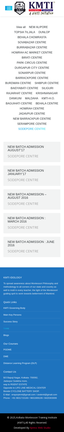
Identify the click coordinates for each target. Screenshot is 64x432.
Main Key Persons (12, 315)
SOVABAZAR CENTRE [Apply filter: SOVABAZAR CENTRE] (32, 42)
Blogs (6, 335)
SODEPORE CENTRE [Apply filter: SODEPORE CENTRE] (32, 128)
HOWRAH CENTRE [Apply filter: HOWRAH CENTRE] (32, 108)
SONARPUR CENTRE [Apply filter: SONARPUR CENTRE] (32, 72)
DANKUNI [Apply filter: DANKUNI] (15, 98)
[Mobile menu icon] (8, 8)
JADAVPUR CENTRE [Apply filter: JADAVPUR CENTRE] (32, 113)
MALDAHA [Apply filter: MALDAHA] (31, 98)
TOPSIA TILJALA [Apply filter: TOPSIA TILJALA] (24, 32)
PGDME (7, 349)
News (6, 328)
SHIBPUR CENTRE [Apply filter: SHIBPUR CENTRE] (47, 83)
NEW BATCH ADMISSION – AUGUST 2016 (27, 196)
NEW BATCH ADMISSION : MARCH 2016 (27, 219)
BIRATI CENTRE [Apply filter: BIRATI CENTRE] (32, 57)
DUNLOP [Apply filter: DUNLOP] (44, 32)
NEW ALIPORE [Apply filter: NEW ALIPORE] (38, 27)
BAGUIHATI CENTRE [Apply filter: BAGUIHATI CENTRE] (19, 103)
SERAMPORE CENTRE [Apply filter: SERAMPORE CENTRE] (32, 123)
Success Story (10, 321)
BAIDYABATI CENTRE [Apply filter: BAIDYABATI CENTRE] (24, 88)
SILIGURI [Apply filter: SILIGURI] (47, 88)
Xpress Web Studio (40, 427)
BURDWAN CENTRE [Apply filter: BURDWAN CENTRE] (18, 83)
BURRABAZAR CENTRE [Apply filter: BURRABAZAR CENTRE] (32, 47)
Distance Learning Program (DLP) (20, 363)
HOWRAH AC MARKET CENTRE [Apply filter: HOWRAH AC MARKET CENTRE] (32, 52)
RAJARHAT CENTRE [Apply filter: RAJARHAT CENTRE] (19, 93)
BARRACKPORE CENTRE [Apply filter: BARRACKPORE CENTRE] (32, 78)
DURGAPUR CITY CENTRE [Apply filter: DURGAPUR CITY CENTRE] (32, 67)
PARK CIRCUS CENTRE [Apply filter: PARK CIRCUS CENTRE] (32, 62)
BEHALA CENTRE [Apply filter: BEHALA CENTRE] (47, 103)
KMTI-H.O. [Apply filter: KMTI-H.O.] (48, 98)
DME (5, 356)
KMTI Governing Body (14, 308)
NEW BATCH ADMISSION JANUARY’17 (26, 172)
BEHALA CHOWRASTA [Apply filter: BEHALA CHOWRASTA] (32, 37)
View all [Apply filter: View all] (21, 27)
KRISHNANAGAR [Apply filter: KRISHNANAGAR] (47, 93)
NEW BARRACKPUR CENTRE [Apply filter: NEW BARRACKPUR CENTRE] (32, 118)
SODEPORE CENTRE (23, 156)
